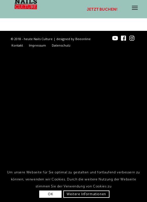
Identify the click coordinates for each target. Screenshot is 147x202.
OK (50, 194)
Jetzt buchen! (102, 9)
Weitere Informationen (86, 194)
